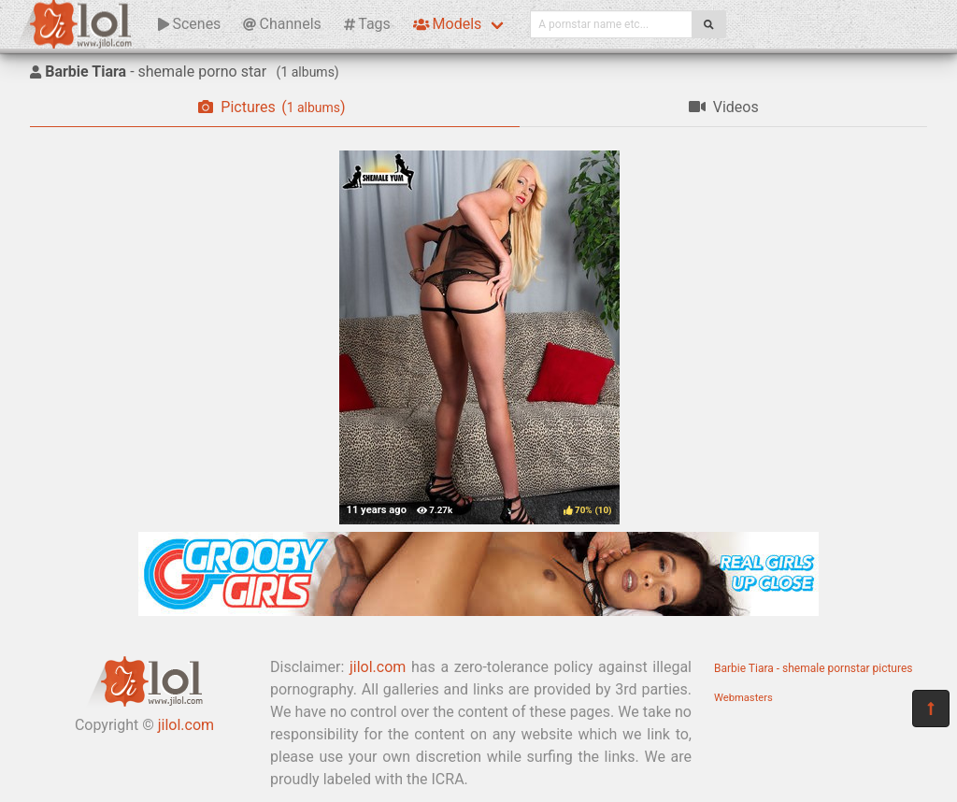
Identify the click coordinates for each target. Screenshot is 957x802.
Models (447, 24)
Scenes (189, 24)
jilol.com (186, 725)
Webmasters (743, 698)
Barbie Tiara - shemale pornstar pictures (813, 668)
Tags (367, 24)
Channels (282, 24)
